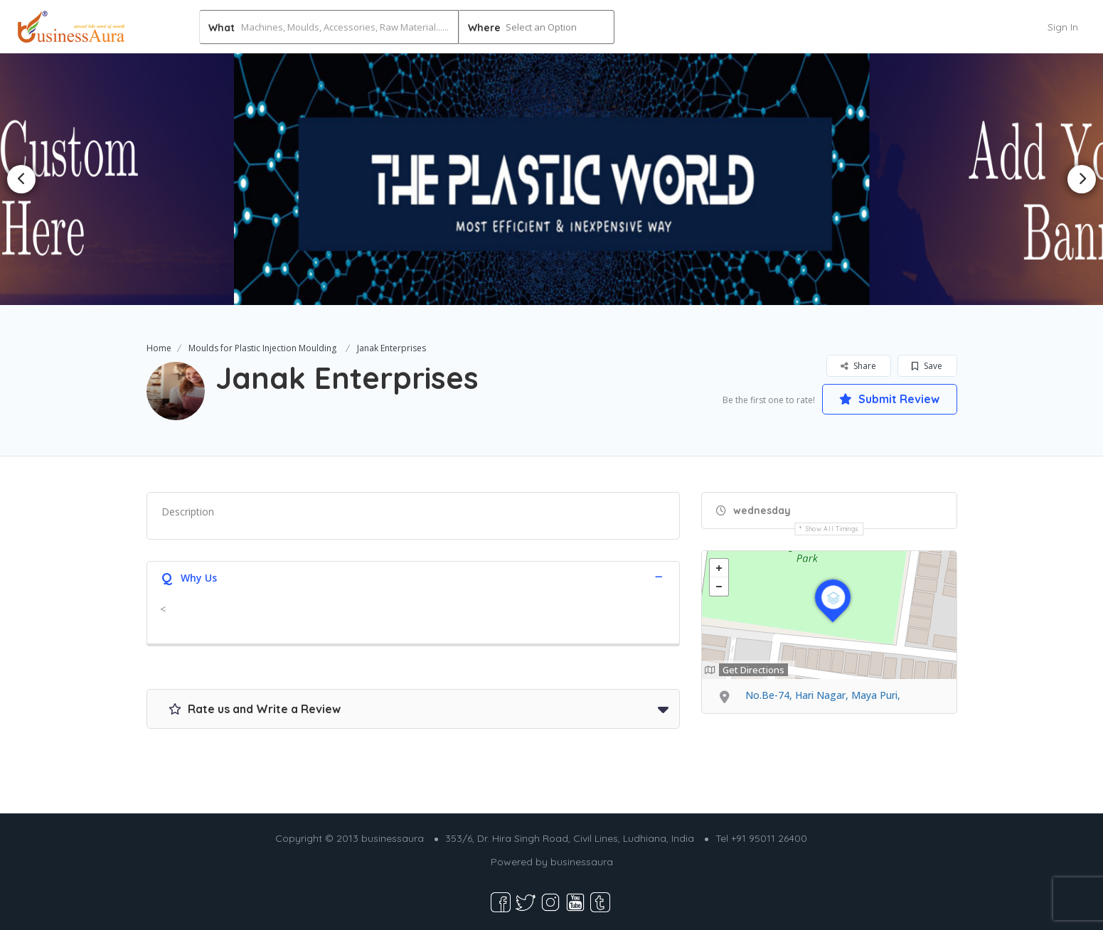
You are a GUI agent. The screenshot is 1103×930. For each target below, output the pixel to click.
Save (927, 366)
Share (858, 366)
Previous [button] (21, 179)
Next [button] (1081, 179)
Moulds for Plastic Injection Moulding (262, 348)
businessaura (581, 861)
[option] (551, 179)
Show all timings (832, 529)
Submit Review (889, 399)
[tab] (413, 576)
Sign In (1063, 27)
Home (158, 348)
